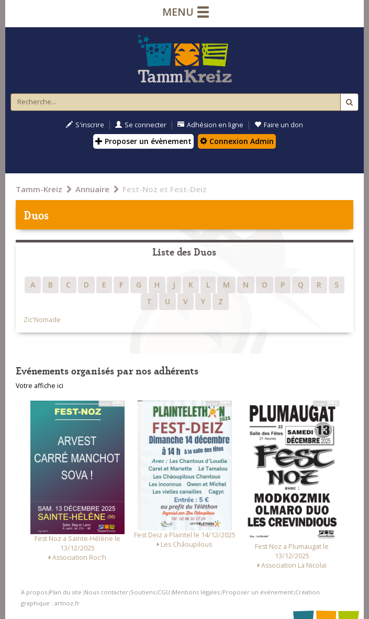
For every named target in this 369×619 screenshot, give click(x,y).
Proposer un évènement (143, 141)
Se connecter (140, 124)
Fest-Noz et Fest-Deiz (164, 189)
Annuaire (92, 189)
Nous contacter (106, 592)
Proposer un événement (257, 592)
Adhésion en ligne (210, 124)
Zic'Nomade (42, 319)
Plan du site (65, 592)
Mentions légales (196, 592)
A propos (34, 592)
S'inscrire (85, 124)
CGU (164, 592)
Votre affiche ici (39, 385)
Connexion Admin (237, 141)
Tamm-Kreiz (39, 189)
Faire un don (278, 124)
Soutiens (142, 592)
